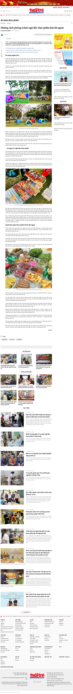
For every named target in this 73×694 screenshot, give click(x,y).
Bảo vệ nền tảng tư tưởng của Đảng (6, 629)
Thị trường (61, 638)
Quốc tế (34, 15)
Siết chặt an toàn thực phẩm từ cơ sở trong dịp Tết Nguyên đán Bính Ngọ (25, 403)
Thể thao (23, 15)
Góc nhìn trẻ (47, 626)
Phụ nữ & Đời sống (19, 630)
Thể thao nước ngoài (5, 640)
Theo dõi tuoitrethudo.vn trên (40, 34)
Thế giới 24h (47, 640)
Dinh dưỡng (28, 592)
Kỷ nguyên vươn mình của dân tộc (7, 631)
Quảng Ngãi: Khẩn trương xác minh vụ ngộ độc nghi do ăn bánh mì (8, 367)
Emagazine (3, 662)
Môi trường (32, 623)
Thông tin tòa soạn (50, 680)
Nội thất (60, 641)
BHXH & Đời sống (33, 625)
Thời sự (4, 15)
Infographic (3, 663)
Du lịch (31, 648)
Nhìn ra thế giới (47, 636)
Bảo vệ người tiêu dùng (5, 650)
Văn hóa (19, 15)
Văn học (60, 621)
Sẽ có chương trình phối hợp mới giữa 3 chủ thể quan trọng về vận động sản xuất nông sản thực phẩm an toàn (39, 553)
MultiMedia (68, 15)
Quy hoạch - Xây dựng (63, 640)
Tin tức (2, 621)
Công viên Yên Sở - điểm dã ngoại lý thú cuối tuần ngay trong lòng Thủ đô (23, 50)
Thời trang (61, 625)
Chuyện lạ (46, 638)
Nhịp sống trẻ (15, 15)
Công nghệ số (47, 653)
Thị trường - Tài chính (34, 640)
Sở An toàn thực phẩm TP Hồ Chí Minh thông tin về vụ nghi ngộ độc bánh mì (44, 367)
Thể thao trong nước (4, 638)
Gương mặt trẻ (47, 625)
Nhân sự (2, 625)
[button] (71, 23)
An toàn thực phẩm (10, 20)
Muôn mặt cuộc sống (34, 628)
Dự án (60, 636)
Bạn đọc (43, 15)
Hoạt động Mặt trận (19, 621)
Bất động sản (39, 15)
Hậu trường (3, 641)
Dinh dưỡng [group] (3, 23)
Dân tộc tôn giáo (18, 625)
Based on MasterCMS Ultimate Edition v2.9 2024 (10, 692)
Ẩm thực (31, 650)
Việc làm (31, 643)
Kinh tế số (46, 650)
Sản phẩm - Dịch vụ (64, 656)
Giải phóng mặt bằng (34, 626)
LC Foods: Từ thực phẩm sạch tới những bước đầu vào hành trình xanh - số (63, 91)
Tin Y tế (16, 648)
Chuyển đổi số (60, 15)
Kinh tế (31, 15)
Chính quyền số (48, 648)
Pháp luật (28, 15)
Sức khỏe (47, 15)
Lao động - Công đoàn (19, 628)
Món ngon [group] (9, 23)
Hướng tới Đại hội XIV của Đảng (7, 626)
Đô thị (31, 621)
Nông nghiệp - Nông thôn (34, 636)
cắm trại (12, 339)
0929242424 (54, 676)
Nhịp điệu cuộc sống (54, 15)
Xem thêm (26, 612)
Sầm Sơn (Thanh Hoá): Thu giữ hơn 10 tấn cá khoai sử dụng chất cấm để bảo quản (38, 574)
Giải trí (17, 656)
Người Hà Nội (32, 651)
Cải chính (2, 651)
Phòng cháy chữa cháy (19, 641)
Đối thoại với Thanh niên (49, 621)
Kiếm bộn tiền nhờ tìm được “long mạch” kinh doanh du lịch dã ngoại (22, 52)
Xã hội (11, 15)
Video (2, 660)
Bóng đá (2, 636)
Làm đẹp (17, 650)
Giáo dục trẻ (48, 656)
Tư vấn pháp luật (18, 640)
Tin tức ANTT (17, 636)
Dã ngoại (19, 339)
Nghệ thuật (61, 623)
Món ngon (63, 101)
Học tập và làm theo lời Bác (20, 623)
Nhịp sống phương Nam (7, 667)
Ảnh (1, 658)
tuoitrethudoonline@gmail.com (57, 678)
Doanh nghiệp (32, 638)
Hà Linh (6, 34)
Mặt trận (7, 15)
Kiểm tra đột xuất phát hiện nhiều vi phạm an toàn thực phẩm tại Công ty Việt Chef (8, 403)
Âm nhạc (17, 660)
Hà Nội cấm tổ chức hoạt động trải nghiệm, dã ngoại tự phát (20, 48)
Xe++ (65, 15)
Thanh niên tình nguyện (49, 623)
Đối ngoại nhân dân (19, 626)
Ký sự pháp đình (18, 638)
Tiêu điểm (2, 623)
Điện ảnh (17, 658)
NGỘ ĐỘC (4, 339)
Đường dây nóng (4, 648)
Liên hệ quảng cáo (59, 680)
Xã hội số (46, 651)
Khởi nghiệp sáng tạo (34, 641)
